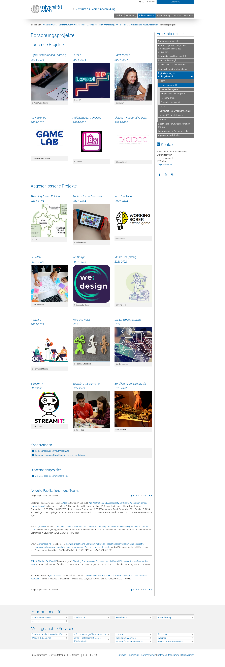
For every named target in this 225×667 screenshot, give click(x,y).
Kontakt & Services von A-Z (170, 641)
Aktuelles (177, 15)
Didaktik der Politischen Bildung (172, 64)
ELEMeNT (37, 257)
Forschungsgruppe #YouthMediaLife (52, 451)
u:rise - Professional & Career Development (87, 639)
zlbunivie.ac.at (164, 164)
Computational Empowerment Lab (176, 111)
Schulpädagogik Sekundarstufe (172, 56)
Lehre (162, 106)
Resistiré (36, 319)
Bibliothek (162, 634)
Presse (163, 119)
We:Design (79, 257)
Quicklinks (175, 1)
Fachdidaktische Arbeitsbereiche (173, 131)
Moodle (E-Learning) (41, 638)
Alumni (35, 621)
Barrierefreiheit (148, 655)
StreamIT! (37, 383)
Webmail (162, 638)
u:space (119, 634)
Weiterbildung (163, 15)
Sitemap (122, 655)
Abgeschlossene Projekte (173, 93)
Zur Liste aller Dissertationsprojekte (51, 476)
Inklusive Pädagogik (167, 60)
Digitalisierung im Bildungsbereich (144, 25)
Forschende (121, 617)
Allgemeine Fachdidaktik (169, 135)
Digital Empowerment (128, 319)
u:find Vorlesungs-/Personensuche (90, 634)
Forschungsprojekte (169, 85)
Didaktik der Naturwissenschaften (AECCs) (174, 125)
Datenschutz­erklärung (168, 655)
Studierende (79, 617)
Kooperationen (167, 98)
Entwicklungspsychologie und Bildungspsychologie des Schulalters (172, 48)
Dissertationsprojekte (171, 102)
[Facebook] (160, 175)
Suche (151, 1)
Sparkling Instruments (86, 383)
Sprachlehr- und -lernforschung (172, 69)
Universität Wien (50, 25)
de (141, 1)
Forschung (131, 15)
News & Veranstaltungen (171, 115)
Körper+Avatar (81, 319)
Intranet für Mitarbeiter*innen (129, 641)
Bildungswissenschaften (169, 41)
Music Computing (125, 257)
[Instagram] (172, 175)
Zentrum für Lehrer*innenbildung (96, 9)
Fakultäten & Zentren (126, 638)
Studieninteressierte (41, 617)
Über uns (188, 15)
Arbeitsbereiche (146, 15)
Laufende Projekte (169, 89)
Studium (119, 15)
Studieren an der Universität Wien (47, 634)
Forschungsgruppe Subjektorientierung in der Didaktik (60, 455)
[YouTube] (166, 175)
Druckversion (187, 655)
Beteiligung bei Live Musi (129, 383)
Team (162, 81)
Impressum (133, 655)
